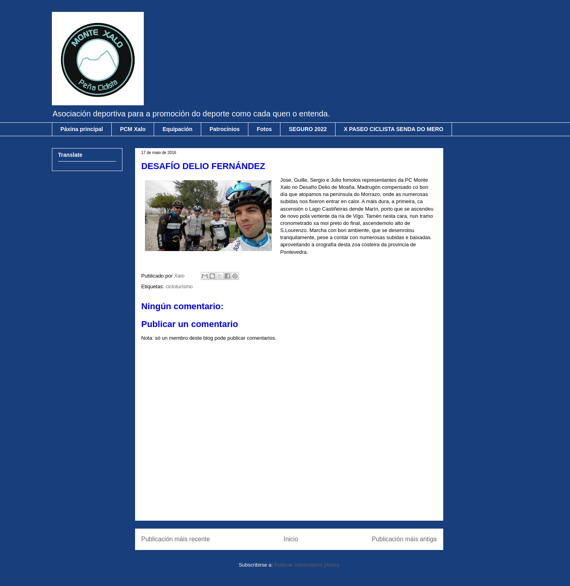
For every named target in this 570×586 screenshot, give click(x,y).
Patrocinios (225, 129)
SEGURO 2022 (308, 129)
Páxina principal (82, 129)
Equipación (177, 129)
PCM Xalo (133, 129)
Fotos (264, 129)
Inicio (291, 539)
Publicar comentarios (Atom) (306, 565)
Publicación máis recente (175, 539)
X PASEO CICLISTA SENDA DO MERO (393, 129)
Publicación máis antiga (404, 539)
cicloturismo (179, 286)
